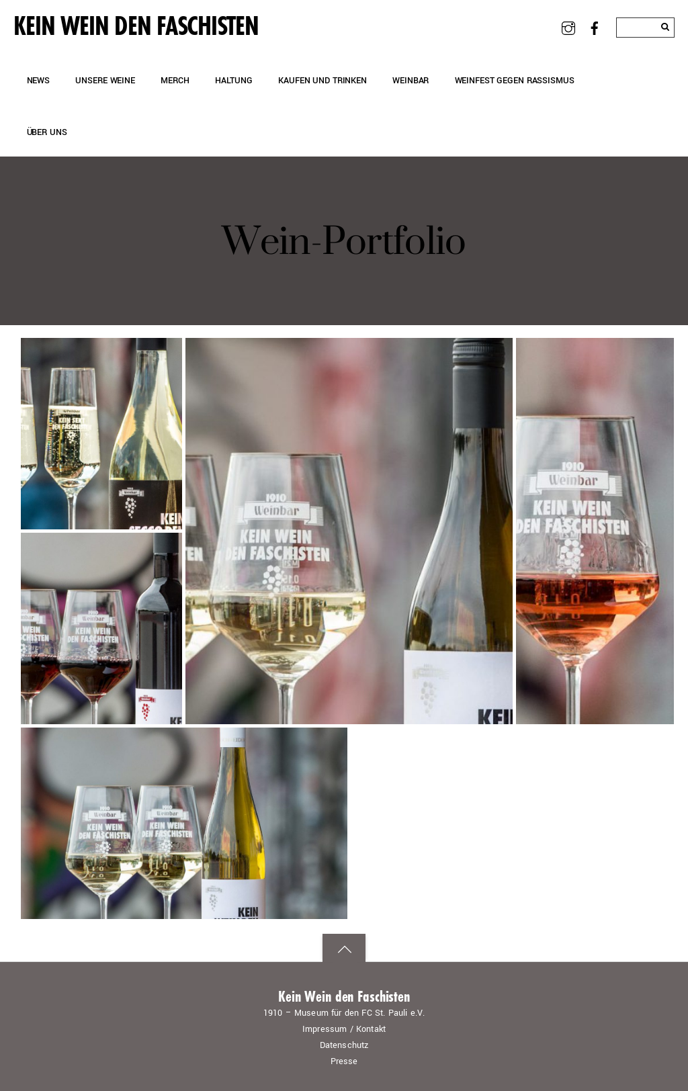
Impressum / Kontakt (344, 1029)
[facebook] (595, 27)
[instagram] (569, 27)
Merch (175, 80)
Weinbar (410, 80)
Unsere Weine (104, 80)
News (38, 80)
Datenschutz (344, 1045)
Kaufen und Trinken (322, 80)
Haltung (234, 80)
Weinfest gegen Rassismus (514, 80)
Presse (344, 1061)
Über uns (47, 132)
